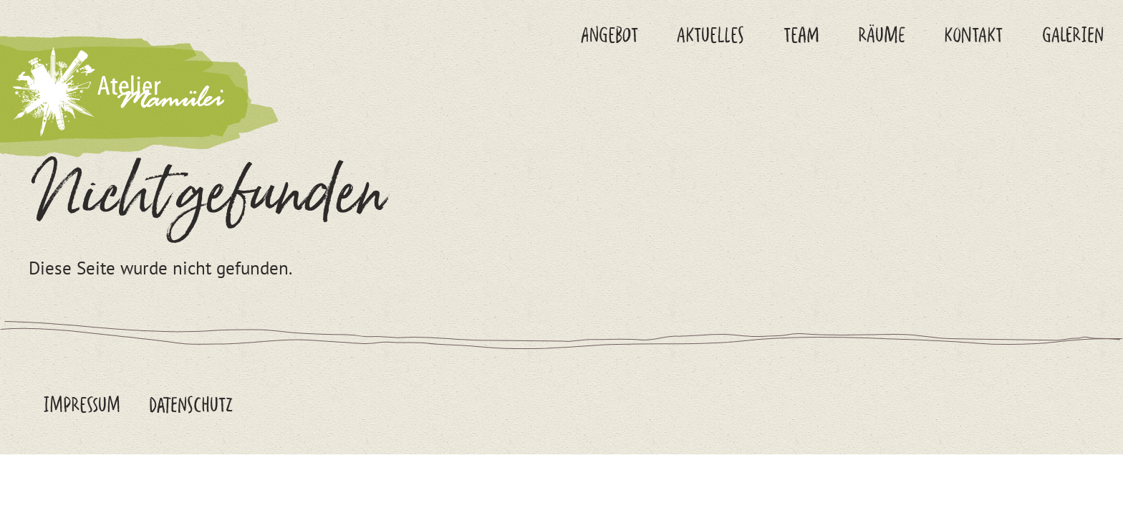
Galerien (1073, 35)
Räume (881, 35)
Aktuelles (710, 35)
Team (801, 35)
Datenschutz (191, 404)
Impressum (81, 404)
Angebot (609, 35)
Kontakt (973, 35)
